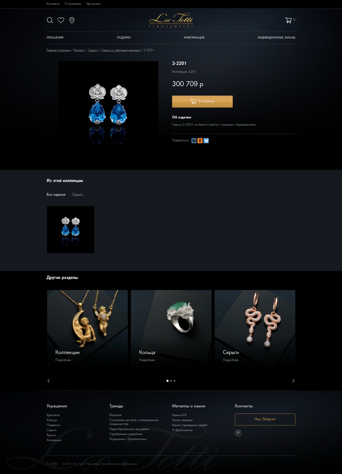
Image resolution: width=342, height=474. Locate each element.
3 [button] (174, 381)
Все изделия (56, 195)
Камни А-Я (179, 415)
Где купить (93, 4)
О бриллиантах (182, 430)
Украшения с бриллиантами (128, 439)
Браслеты (53, 415)
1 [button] (167, 381)
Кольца (52, 420)
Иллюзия (115, 415)
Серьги (93, 50)
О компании (73, 4)
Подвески (53, 425)
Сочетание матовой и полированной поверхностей (134, 422)
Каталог (79, 50)
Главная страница (58, 50)
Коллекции (54, 440)
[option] (87, 330)
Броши (51, 435)
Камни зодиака (182, 420)
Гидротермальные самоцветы (129, 429)
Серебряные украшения (125, 434)
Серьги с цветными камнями (120, 50)
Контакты (53, 4)
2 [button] (171, 381)
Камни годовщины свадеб (189, 425)
